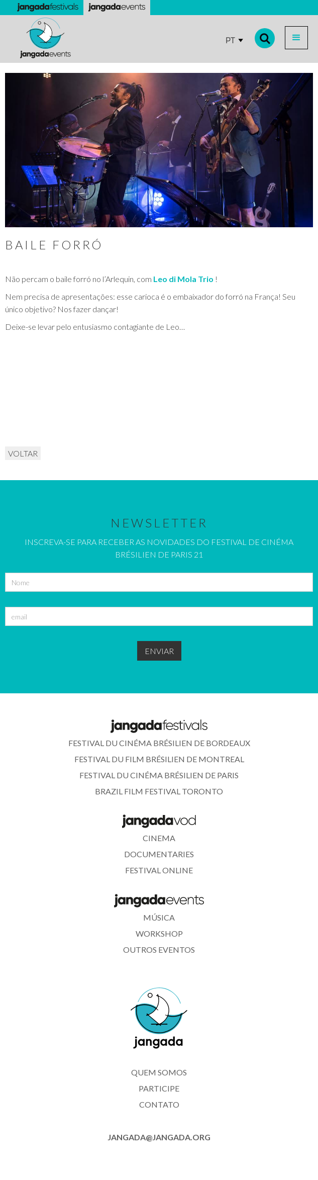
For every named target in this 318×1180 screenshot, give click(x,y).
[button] (296, 37)
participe (159, 1088)
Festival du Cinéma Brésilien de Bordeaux (159, 743)
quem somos (159, 1072)
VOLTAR (23, 453)
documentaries (159, 854)
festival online (159, 870)
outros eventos (159, 949)
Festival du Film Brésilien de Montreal (159, 759)
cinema (159, 838)
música (159, 917)
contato (159, 1104)
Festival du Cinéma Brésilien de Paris (159, 775)
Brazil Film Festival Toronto (159, 791)
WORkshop (159, 933)
